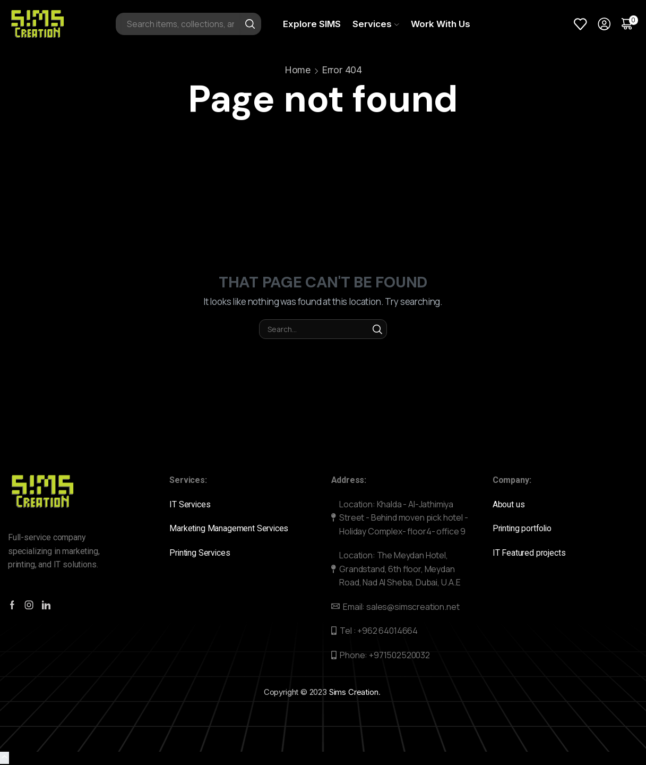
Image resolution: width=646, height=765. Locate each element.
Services (375, 24)
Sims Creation (353, 692)
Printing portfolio (524, 528)
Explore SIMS (312, 24)
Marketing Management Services (229, 528)
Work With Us (440, 24)
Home (298, 69)
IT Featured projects (529, 553)
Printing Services (202, 553)
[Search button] (250, 24)
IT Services (191, 504)
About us (510, 504)
